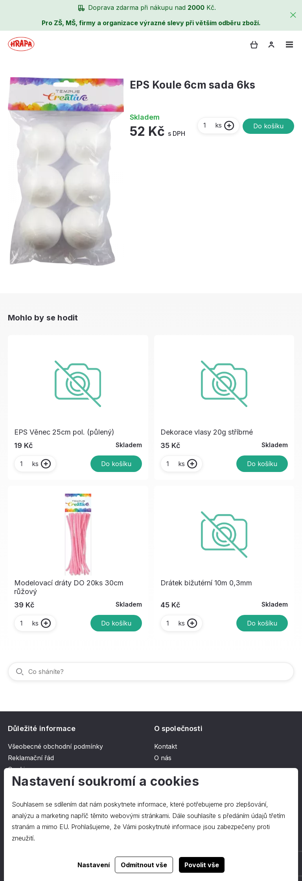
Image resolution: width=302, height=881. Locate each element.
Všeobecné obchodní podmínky (55, 746)
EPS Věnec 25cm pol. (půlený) (64, 432)
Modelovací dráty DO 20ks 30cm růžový (68, 587)
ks (212, 125)
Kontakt (165, 746)
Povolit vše (201, 865)
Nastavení (93, 865)
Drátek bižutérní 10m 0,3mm (206, 583)
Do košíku (268, 126)
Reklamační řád (31, 758)
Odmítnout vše (144, 865)
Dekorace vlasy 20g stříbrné (206, 432)
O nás (162, 758)
